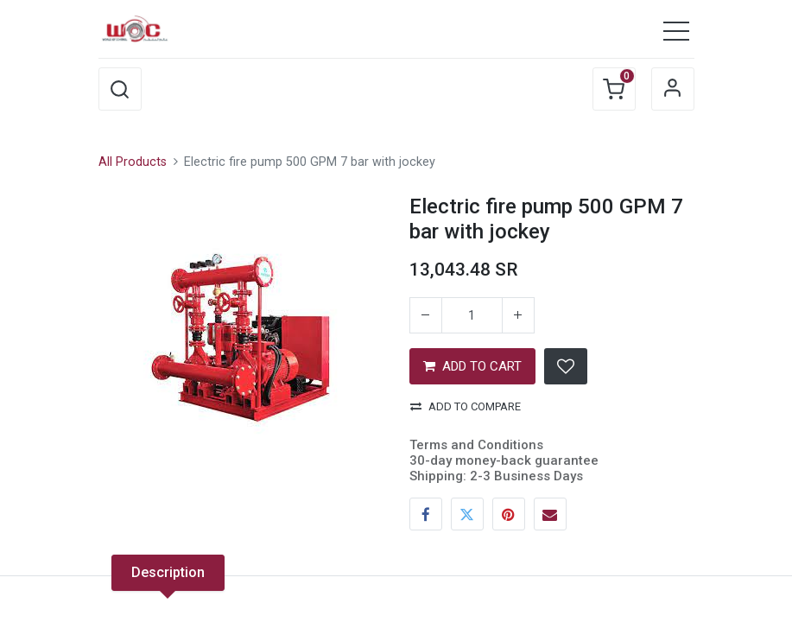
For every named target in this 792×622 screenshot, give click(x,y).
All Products (132, 162)
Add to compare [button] (465, 406)
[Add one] (518, 315)
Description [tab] (168, 572)
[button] (120, 89)
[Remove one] (425, 315)
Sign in (672, 89)
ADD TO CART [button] (472, 366)
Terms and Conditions (476, 445)
